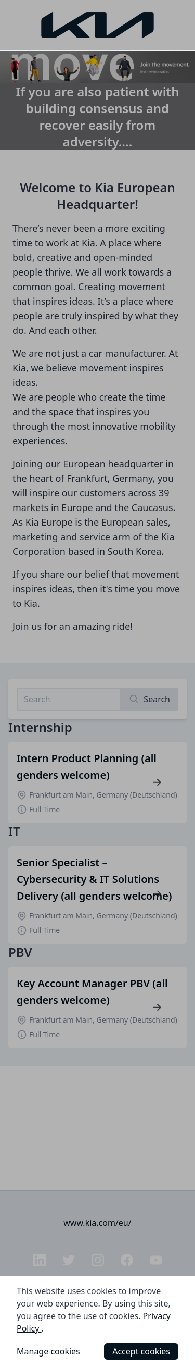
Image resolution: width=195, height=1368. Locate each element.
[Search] (149, 699)
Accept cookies (141, 1351)
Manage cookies (48, 1351)
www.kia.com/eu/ (97, 1222)
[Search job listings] (69, 699)
